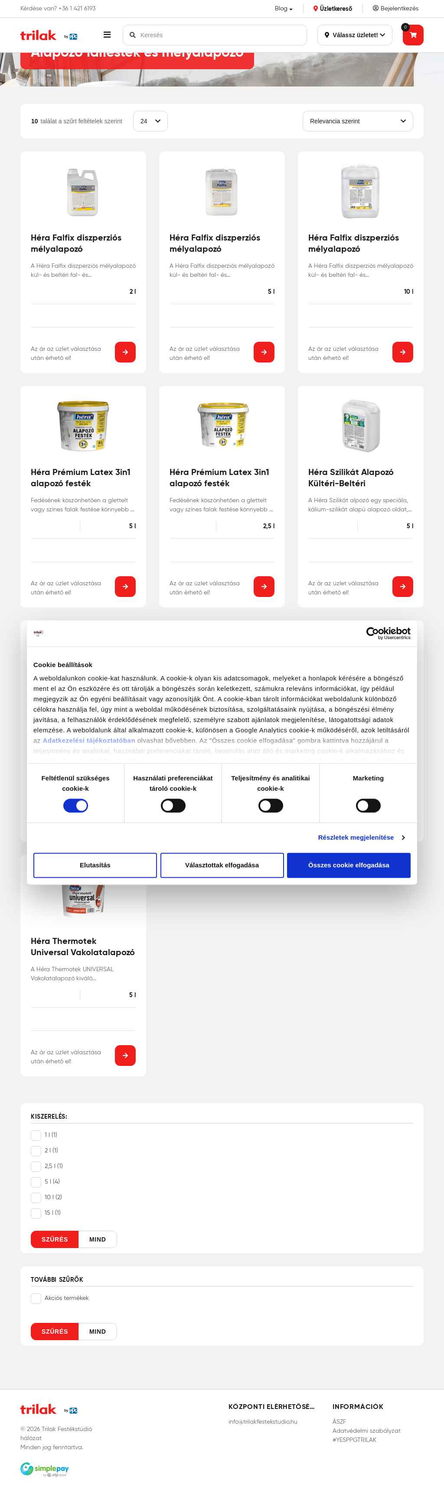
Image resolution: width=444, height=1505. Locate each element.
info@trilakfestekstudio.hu (263, 1421)
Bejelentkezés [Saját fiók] (395, 8)
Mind (97, 1239)
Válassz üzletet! (355, 35)
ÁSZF (339, 1421)
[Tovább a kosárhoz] (413, 35)
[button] (107, 35)
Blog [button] (281, 8)
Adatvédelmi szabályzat (367, 1430)
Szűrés (55, 1239)
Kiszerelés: (49, 1117)
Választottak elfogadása (222, 865)
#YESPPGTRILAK (354, 1440)
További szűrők (57, 1280)
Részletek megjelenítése (356, 837)
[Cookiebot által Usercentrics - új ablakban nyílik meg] (373, 633)
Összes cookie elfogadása (348, 865)
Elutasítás (95, 865)
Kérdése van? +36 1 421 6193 (57, 8)
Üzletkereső (332, 9)
